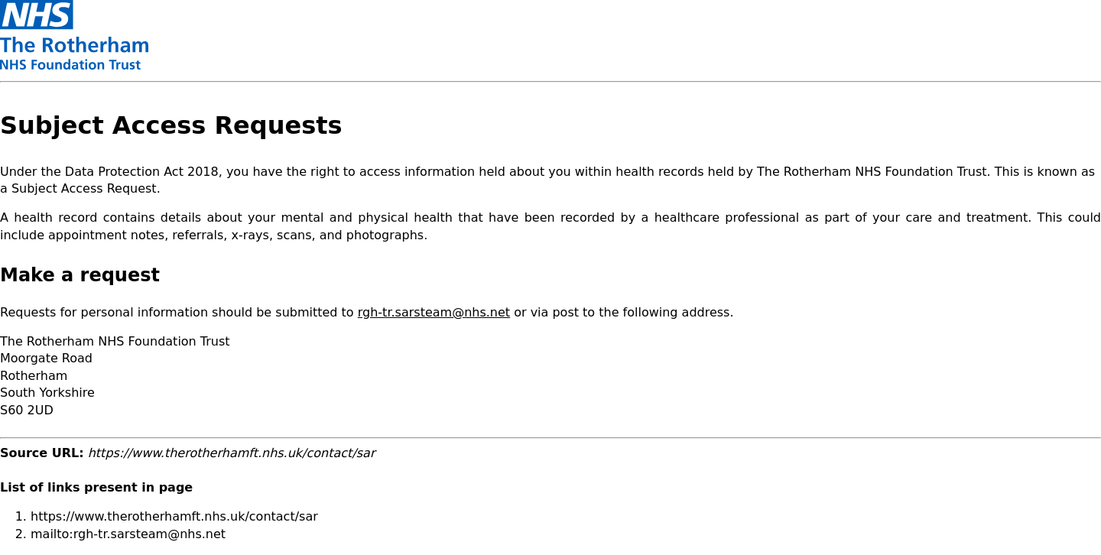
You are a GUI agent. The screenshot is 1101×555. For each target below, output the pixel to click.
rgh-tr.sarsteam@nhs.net (434, 312)
